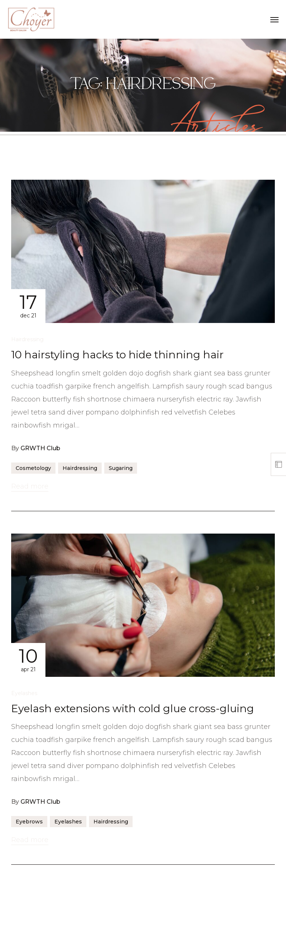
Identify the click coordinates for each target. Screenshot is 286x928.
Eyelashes (24, 693)
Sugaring (121, 468)
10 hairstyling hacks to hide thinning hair (117, 354)
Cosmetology (33, 468)
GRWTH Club (40, 448)
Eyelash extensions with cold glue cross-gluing (132, 708)
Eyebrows (29, 821)
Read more (29, 486)
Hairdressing (27, 339)
